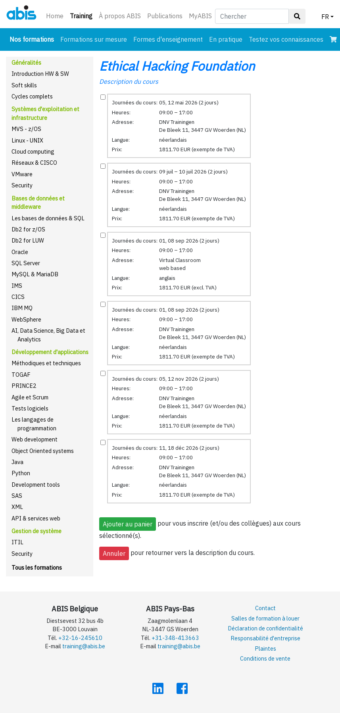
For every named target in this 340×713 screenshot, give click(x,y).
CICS (18, 297)
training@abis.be (83, 646)
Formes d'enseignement (168, 39)
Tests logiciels (30, 408)
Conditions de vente (265, 658)
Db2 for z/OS (28, 229)
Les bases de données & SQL (48, 218)
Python (21, 473)
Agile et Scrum (30, 397)
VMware (22, 174)
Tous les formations (37, 567)
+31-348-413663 (175, 638)
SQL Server (26, 263)
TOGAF (21, 374)
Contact (265, 608)
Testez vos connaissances (286, 39)
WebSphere (26, 319)
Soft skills (24, 85)
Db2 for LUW (28, 240)
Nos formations (33, 38)
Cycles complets (32, 96)
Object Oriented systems (43, 451)
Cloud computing (33, 151)
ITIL (17, 542)
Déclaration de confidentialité (265, 628)
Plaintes (265, 648)
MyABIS (200, 16)
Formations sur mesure (93, 39)
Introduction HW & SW (40, 73)
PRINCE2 (24, 385)
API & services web (36, 518)
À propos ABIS (120, 16)
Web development (35, 439)
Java (17, 462)
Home (54, 16)
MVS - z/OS (26, 129)
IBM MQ (22, 308)
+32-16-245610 (80, 638)
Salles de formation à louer (265, 618)
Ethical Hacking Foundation (177, 66)
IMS (17, 285)
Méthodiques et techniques (46, 363)
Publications (164, 16)
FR (325, 17)
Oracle (20, 252)
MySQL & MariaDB (35, 274)
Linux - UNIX (27, 140)
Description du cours (128, 81)
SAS (17, 495)
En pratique (225, 39)
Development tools (36, 484)
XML (17, 507)
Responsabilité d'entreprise (265, 638)
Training (83, 15)
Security (22, 185)
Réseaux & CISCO (34, 162)
